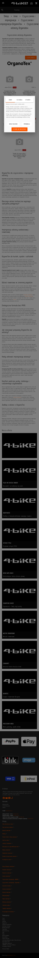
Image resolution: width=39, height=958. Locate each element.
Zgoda (10, 100)
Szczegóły (19, 100)
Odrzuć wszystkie (13, 124)
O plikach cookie (29, 100)
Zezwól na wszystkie (19, 129)
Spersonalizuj (27, 124)
